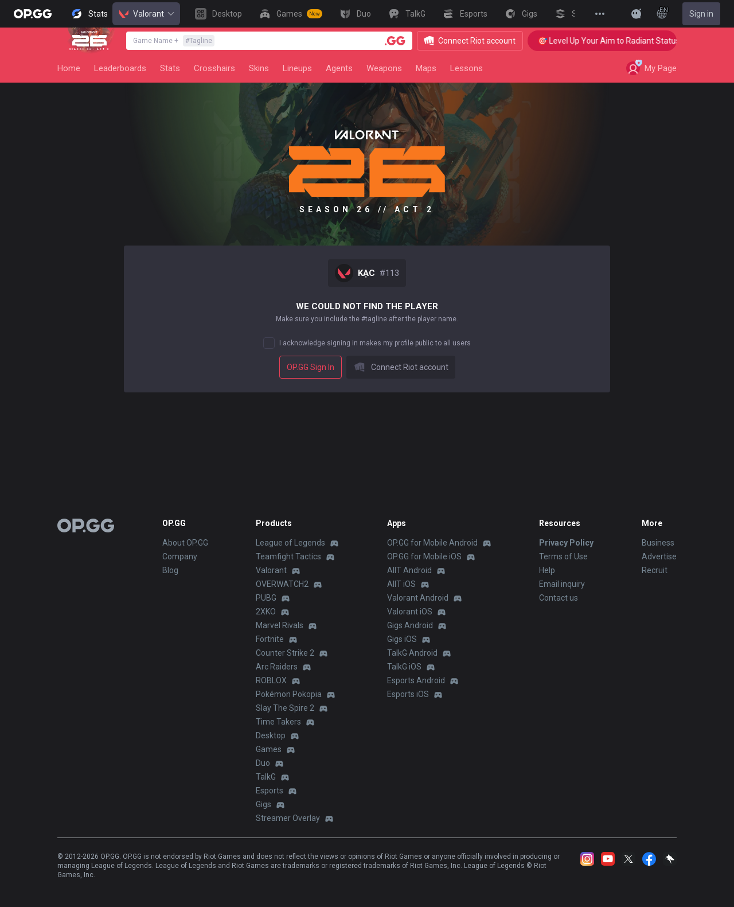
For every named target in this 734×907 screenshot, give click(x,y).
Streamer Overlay (288, 818)
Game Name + (173, 40)
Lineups (297, 68)
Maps (426, 68)
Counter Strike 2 (285, 652)
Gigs (263, 804)
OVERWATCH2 (282, 584)
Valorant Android (417, 597)
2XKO (266, 611)
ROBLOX (271, 680)
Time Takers (278, 721)
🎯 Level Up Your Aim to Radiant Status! (620, 40)
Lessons (466, 68)
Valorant (146, 14)
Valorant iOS (409, 611)
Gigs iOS (402, 639)
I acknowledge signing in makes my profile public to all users (375, 343)
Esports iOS (408, 694)
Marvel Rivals (279, 625)
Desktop (271, 735)
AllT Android (409, 570)
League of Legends (290, 542)
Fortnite (270, 639)
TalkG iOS (404, 666)
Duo (263, 763)
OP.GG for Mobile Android (432, 542)
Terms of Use (563, 556)
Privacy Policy (566, 542)
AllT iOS (401, 584)
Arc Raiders (277, 666)
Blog (170, 570)
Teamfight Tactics (288, 556)
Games (269, 749)
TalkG (266, 776)
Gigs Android (410, 625)
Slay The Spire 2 (285, 708)
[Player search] (395, 41)
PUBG (266, 597)
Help (547, 570)
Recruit (654, 570)
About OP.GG (185, 542)
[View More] (599, 13)
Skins (259, 68)
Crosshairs (214, 68)
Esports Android (416, 680)
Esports (269, 790)
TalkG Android (412, 652)
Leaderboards (120, 68)
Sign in (701, 13)
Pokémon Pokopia (289, 694)
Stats (170, 68)
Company (179, 556)
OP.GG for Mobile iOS (424, 556)
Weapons (384, 68)
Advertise (659, 556)
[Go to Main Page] (32, 14)
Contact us (558, 597)
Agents (339, 68)
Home (68, 68)
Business (658, 542)
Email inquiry (562, 584)
